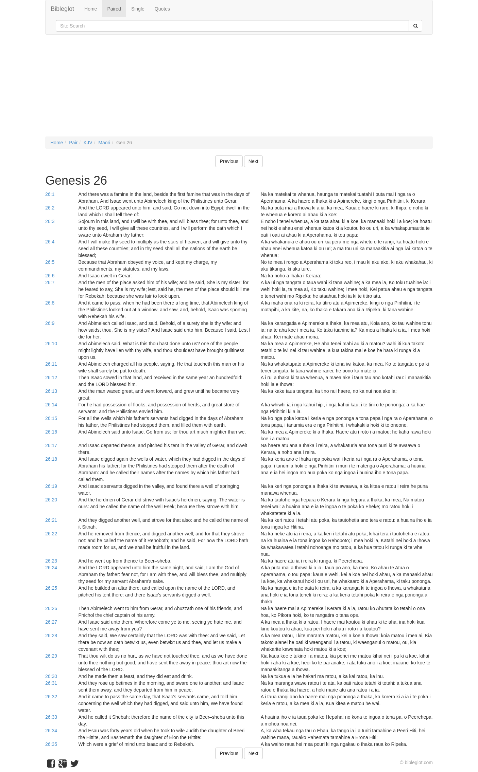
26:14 (51, 404)
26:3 (49, 221)
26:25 (51, 588)
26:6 (49, 275)
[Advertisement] (239, 88)
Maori (104, 142)
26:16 (51, 432)
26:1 (49, 194)
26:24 (51, 567)
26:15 (51, 418)
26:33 (51, 717)
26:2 (49, 207)
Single (137, 9)
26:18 (51, 459)
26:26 (51, 608)
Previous (229, 161)
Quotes (162, 9)
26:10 (51, 343)
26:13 (51, 391)
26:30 (51, 676)
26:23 (51, 561)
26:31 (51, 683)
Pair (73, 142)
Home (90, 9)
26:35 (51, 744)
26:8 (49, 303)
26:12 (51, 377)
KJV (88, 142)
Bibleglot (62, 8)
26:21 (51, 520)
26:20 (51, 499)
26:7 (49, 282)
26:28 (51, 635)
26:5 (49, 262)
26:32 (51, 696)
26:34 (51, 730)
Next (253, 161)
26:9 (49, 323)
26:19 (51, 486)
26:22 (51, 533)
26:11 (51, 364)
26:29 (51, 656)
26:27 (51, 622)
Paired (114, 9)
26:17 (51, 445)
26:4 (49, 241)
